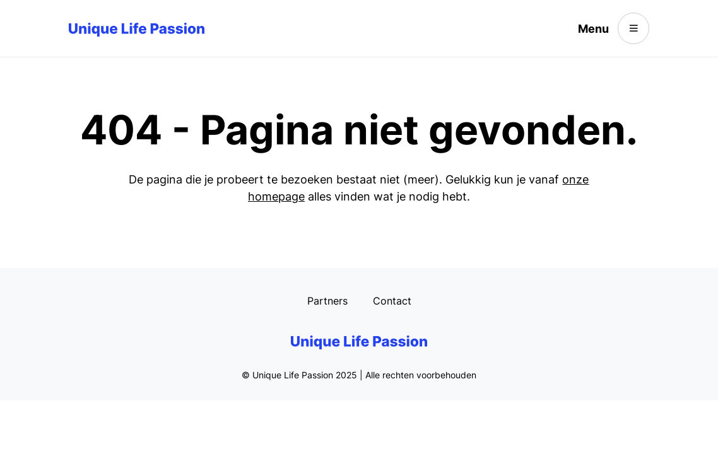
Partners (327, 300)
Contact (392, 300)
